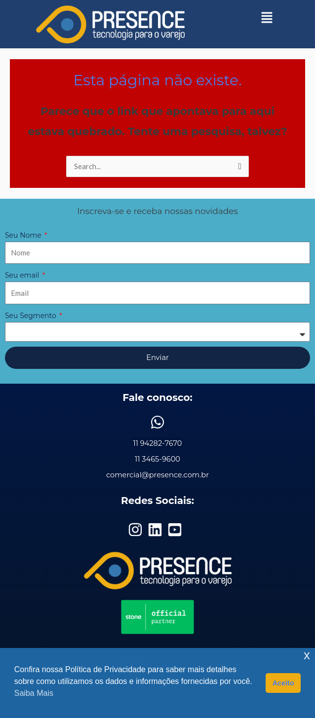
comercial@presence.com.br (157, 474)
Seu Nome (24, 235)
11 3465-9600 (157, 459)
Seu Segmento (31, 315)
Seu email (23, 275)
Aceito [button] (283, 683)
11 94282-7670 (157, 443)
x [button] (307, 655)
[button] (267, 17)
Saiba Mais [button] (33, 693)
